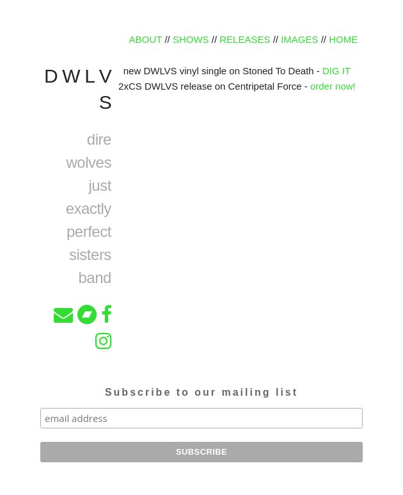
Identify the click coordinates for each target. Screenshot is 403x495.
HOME (343, 39)
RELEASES (244, 39)
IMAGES (299, 39)
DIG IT (336, 70)
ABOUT (145, 39)
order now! (333, 86)
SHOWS (191, 39)
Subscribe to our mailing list (201, 392)
